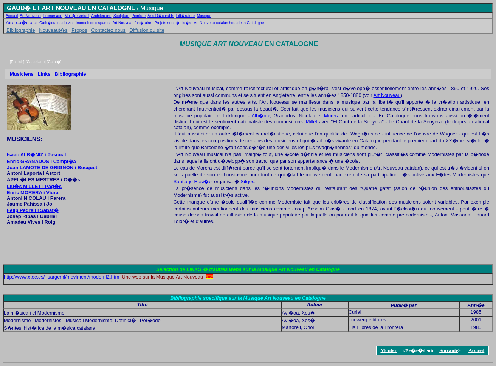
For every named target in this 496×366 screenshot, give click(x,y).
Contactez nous (108, 30)
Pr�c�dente (419, 351)
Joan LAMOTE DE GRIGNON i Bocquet (52, 167)
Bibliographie (20, 30)
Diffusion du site (146, 30)
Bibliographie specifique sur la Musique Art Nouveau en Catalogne (248, 298)
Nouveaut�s (53, 30)
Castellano (36, 62)
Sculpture (121, 16)
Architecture (101, 16)
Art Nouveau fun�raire (132, 23)
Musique (204, 16)
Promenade (52, 16)
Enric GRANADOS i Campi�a (41, 161)
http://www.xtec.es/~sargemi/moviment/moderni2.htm (61, 277)
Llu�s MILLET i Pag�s (34, 186)
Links (44, 74)
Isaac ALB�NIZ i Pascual (36, 154)
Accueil (12, 16)
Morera (331, 115)
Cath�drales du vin (56, 23)
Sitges (247, 181)
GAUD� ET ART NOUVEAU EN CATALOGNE (71, 8)
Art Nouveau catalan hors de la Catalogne (229, 23)
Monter (388, 350)
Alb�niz (261, 115)
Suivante (448, 350)
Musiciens (22, 74)
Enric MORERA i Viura (33, 192)
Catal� (54, 62)
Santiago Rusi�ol (193, 181)
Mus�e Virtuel (77, 16)
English (17, 62)
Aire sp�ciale (21, 22)
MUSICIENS (23, 139)
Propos (79, 30)
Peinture (139, 16)
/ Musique (149, 8)
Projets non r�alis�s (172, 23)
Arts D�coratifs (160, 16)
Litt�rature (185, 16)
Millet (311, 122)
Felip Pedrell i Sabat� (33, 210)
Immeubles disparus (92, 23)
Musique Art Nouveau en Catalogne (298, 269)
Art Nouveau (30, 16)
